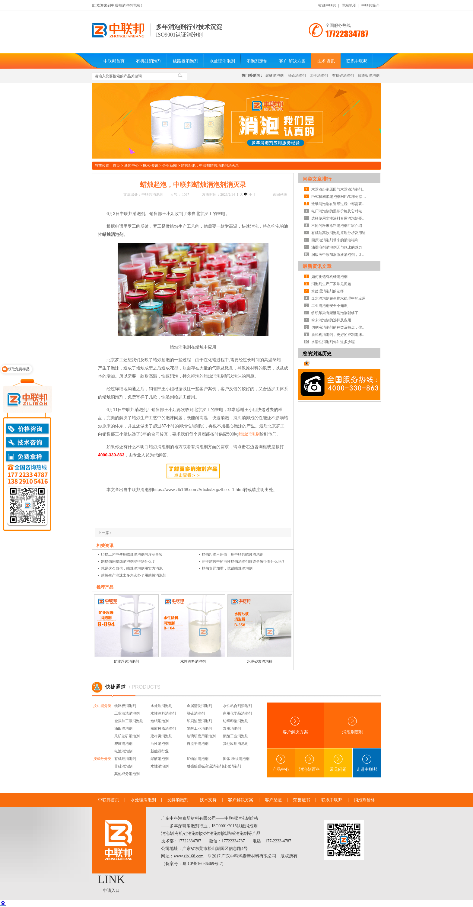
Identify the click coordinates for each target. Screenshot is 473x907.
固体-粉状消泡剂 (236, 759)
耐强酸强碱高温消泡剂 (205, 766)
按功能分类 (102, 706)
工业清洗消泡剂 (127, 713)
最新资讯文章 (317, 266)
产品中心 (280, 763)
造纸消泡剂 (160, 721)
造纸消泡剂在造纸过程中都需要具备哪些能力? (340, 204)
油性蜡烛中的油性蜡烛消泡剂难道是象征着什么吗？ (243, 561)
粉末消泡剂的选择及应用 (331, 320)
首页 (116, 165)
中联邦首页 (114, 61)
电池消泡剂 (123, 751)
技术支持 (208, 800)
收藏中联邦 (327, 5)
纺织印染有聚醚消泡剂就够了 (334, 313)
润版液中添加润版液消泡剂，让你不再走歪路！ (340, 254)
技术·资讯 (326, 61)
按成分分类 (102, 759)
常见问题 (338, 763)
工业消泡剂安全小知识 (329, 306)
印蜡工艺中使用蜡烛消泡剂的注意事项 (132, 554)
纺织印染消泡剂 (235, 721)
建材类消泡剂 (161, 736)
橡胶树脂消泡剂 (163, 728)
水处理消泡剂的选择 (327, 291)
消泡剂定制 (257, 61)
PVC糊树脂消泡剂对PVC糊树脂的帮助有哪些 (340, 197)
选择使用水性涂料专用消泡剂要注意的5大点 (340, 218)
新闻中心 (131, 165)
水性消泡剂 (319, 75)
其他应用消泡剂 (235, 743)
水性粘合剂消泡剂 (237, 706)
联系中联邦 (356, 61)
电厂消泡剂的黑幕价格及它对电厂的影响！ (340, 211)
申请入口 (111, 890)
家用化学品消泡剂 (237, 713)
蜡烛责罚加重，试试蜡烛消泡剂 (227, 568)
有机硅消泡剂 (148, 61)
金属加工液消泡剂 (128, 721)
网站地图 (349, 5)
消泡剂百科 (309, 763)
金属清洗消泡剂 (199, 706)
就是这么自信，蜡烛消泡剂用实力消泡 (132, 568)
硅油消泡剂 (232, 766)
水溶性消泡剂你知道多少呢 (333, 342)
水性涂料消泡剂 (193, 661)
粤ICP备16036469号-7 (202, 863)
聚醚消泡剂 (274, 75)
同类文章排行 (317, 179)
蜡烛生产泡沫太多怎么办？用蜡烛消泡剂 (133, 575)
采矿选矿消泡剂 (127, 736)
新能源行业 (160, 751)
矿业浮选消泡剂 (126, 661)
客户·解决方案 (292, 61)
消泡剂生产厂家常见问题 (331, 284)
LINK (111, 879)
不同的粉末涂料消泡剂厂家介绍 (336, 226)
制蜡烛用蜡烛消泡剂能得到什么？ (128, 561)
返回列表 (280, 194)
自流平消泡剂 (197, 743)
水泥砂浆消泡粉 (259, 661)
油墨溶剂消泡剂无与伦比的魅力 (336, 247)
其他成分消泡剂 (127, 774)
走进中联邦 (366, 763)
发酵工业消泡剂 (199, 728)
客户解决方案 (295, 725)
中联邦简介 (370, 5)
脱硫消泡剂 (297, 75)
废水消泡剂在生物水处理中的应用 (338, 298)
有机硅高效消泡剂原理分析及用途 (338, 233)
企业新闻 (169, 165)
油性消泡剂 (160, 743)
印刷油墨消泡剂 (199, 721)
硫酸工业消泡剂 (235, 736)
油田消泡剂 (123, 728)
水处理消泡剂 (222, 61)
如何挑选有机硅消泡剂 (329, 277)
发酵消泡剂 (177, 800)
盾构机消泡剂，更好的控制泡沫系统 (340, 335)
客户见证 (273, 800)
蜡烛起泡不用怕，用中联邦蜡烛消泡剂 (232, 554)
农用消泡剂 (232, 728)
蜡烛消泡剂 (249, 434)
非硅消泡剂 (123, 766)
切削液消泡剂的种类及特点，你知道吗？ (340, 327)
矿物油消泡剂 (197, 759)
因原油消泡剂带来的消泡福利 (334, 240)
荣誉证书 (301, 800)
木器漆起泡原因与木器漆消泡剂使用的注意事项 (340, 189)
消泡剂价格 (364, 800)
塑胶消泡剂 (123, 743)
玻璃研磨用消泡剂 (201, 736)
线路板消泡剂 (185, 61)
